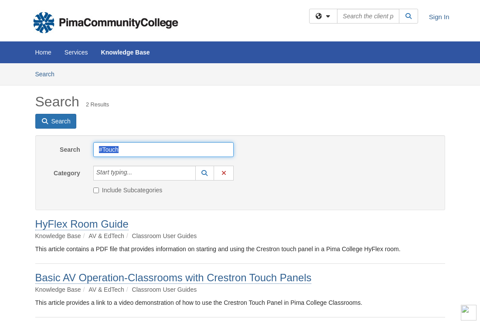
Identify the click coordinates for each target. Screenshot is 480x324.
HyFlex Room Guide (82, 224)
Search (48, 73)
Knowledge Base (125, 52)
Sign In (439, 16)
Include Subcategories (128, 190)
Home (43, 52)
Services (76, 52)
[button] (204, 173)
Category (67, 173)
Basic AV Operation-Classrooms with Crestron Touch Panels (173, 277)
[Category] (137, 173)
